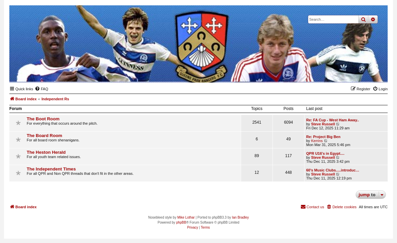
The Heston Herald (46, 152)
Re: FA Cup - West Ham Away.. (332, 120)
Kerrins (317, 141)
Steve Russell (323, 124)
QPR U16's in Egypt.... (325, 153)
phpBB (181, 222)
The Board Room (44, 135)
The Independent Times (51, 168)
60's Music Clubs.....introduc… (332, 170)
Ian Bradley (240, 217)
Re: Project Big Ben (323, 137)
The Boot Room (43, 118)
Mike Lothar (186, 217)
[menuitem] (41, 89)
